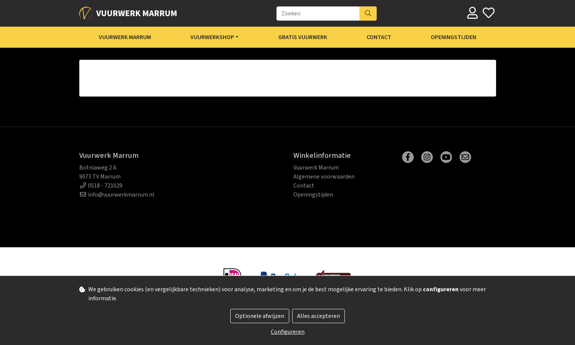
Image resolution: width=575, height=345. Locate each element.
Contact (379, 37)
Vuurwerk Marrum (125, 37)
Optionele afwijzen (259, 316)
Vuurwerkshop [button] (212, 37)
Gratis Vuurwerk (302, 37)
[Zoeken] (318, 13)
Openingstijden (453, 37)
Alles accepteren (318, 316)
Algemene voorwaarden (324, 176)
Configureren (288, 332)
